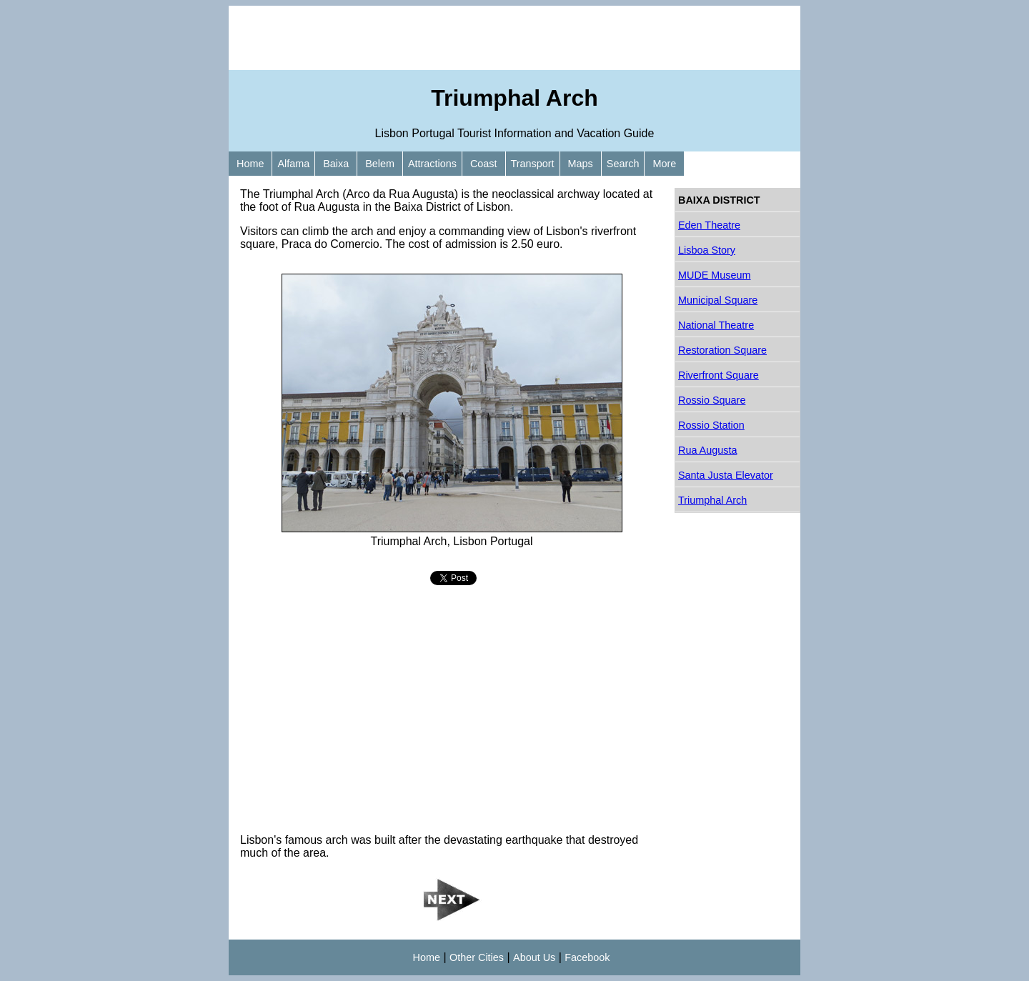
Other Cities (476, 957)
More (664, 163)
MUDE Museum (714, 275)
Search (623, 163)
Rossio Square (711, 400)
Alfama (293, 163)
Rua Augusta (707, 450)
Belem (379, 163)
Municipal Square (717, 300)
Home (250, 163)
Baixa (336, 163)
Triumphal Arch (712, 500)
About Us (534, 957)
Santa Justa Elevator (725, 475)
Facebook (587, 957)
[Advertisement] (514, 38)
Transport (533, 163)
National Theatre (716, 325)
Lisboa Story (706, 250)
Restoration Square (722, 350)
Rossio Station (711, 425)
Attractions (432, 163)
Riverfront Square (718, 375)
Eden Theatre (709, 225)
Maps (580, 163)
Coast (483, 163)
